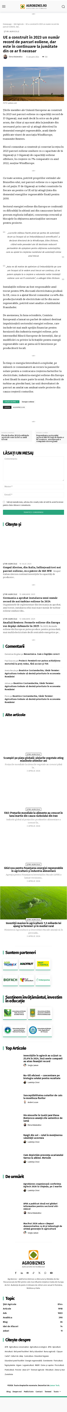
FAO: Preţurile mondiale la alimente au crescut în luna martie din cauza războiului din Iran (33, 814)
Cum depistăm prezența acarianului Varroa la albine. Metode (43, 1156)
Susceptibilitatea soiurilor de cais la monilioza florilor (42, 1097)
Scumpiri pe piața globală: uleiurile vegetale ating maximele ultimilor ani (33, 759)
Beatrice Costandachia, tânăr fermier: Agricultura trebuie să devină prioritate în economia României (32, 673)
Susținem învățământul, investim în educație (33, 999)
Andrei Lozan (33, 1102)
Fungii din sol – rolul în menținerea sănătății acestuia (42, 1136)
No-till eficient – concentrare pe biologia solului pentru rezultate (41, 1077)
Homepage (7, 24)
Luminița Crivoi (33, 1082)
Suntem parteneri (20, 952)
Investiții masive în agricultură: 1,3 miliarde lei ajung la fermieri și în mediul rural (33, 925)
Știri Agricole (19, 24)
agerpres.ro (19, 407)
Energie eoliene (28, 402)
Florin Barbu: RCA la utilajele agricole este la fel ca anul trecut (15, 437)
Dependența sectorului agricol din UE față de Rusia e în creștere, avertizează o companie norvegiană (50, 438)
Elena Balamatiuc (16, 57)
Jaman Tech (54, 1385)
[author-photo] (25, 1065)
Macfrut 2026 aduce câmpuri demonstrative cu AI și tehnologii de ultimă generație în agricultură (42, 1226)
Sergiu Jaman (33, 1065)
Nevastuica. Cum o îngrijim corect (42, 654)
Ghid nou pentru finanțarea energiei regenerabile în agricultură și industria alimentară (33, 869)
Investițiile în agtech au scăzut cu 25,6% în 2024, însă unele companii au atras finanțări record (43, 1058)
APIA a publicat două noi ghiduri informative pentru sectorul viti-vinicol (41, 1206)
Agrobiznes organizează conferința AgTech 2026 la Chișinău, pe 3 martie (42, 1185)
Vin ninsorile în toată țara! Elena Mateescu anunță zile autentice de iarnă (43, 1118)
